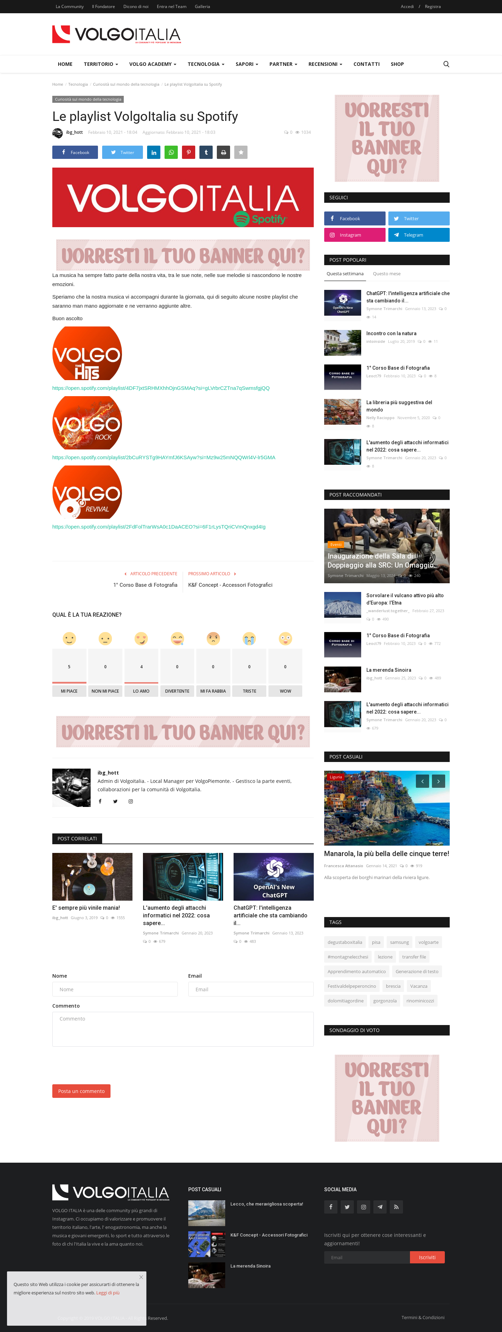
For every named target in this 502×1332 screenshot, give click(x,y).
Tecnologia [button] (206, 64)
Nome (59, 975)
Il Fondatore (103, 6)
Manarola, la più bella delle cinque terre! (386, 853)
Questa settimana (345, 273)
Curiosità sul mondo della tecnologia (126, 84)
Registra (433, 6)
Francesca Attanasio (343, 865)
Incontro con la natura (391, 333)
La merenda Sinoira (388, 670)
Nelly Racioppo (380, 417)
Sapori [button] (247, 64)
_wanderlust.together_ (388, 610)
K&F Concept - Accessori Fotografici (230, 585)
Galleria (202, 6)
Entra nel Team (172, 6)
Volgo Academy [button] (152, 64)
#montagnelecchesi (348, 957)
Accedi (407, 6)
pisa (376, 942)
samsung (399, 942)
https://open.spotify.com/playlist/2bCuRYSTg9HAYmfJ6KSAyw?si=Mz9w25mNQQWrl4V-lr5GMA (163, 457)
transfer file (414, 957)
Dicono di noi (136, 6)
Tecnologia (78, 84)
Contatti (366, 64)
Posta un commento (81, 1091)
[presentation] (105, 1065)
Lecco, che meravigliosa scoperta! (266, 1204)
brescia (393, 986)
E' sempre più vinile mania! (86, 907)
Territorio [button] (101, 64)
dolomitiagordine (346, 1001)
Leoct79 (373, 375)
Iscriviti (427, 1257)
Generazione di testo (417, 971)
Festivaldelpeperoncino (352, 986)
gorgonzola (385, 1001)
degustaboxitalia (345, 942)
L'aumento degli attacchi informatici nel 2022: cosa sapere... (176, 915)
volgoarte (429, 942)
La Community (70, 6)
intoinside (375, 341)
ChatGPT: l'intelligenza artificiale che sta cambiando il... (270, 915)
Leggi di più (108, 1292)
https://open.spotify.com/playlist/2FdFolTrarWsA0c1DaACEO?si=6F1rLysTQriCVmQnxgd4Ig (159, 527)
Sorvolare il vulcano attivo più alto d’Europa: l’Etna (405, 599)
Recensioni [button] (325, 64)
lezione (385, 957)
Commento (66, 1005)
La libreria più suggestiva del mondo (399, 406)
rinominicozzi (420, 1001)
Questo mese (387, 273)
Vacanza (418, 986)
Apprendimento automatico (357, 971)
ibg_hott (67, 133)
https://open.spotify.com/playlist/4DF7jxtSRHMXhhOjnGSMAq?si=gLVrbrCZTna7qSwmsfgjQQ (161, 388)
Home (65, 64)
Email (195, 975)
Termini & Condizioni (423, 1317)
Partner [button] (283, 64)
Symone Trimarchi (161, 933)
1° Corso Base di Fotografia (145, 585)
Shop (397, 64)
